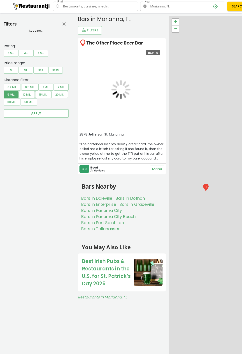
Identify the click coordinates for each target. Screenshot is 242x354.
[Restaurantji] (31, 6)
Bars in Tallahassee (100, 229)
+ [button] (175, 22)
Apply (36, 113)
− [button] (175, 29)
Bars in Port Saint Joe (102, 222)
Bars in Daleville (96, 198)
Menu (157, 169)
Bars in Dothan (130, 198)
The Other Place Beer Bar (114, 43)
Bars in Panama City (101, 210)
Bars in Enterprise (98, 204)
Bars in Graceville (136, 204)
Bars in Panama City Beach (108, 216)
